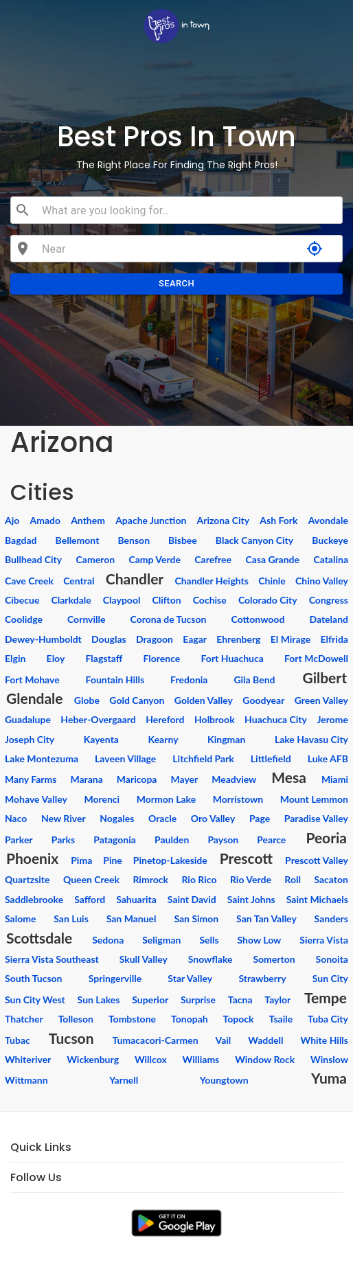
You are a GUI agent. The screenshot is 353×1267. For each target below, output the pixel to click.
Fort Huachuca (232, 658)
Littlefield (271, 758)
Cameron (95, 559)
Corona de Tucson (168, 619)
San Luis (71, 918)
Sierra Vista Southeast (52, 959)
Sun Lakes (99, 999)
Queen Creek (91, 879)
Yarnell (123, 1080)
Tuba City (328, 1019)
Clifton (166, 600)
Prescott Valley (316, 860)
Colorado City (267, 600)
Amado (45, 520)
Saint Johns (251, 899)
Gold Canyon (136, 700)
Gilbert (324, 677)
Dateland (328, 619)
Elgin (15, 658)
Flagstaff (104, 658)
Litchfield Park (203, 758)
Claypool (122, 600)
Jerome (332, 719)
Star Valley (190, 978)
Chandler (134, 578)
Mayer (184, 779)
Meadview (234, 779)
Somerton (274, 959)
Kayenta (101, 739)
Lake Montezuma (41, 758)
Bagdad (21, 540)
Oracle (162, 818)
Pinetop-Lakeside (170, 860)
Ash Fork (278, 520)
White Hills (324, 1040)
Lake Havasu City (311, 739)
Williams (201, 1059)
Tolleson (75, 1019)
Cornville (86, 619)
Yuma (329, 1077)
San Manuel (131, 918)
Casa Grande (272, 559)
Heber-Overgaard (97, 719)
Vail (223, 1040)
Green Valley (321, 700)
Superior (150, 999)
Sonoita (331, 959)
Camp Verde (154, 559)
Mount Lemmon (314, 799)
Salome (20, 918)
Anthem (88, 520)
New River (63, 818)
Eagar (195, 639)
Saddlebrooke (34, 899)
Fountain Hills (115, 679)
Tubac (17, 1040)
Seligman (161, 940)
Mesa (288, 777)
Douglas (108, 639)
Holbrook (214, 719)
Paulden (172, 839)
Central (78, 580)
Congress (328, 600)
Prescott (246, 858)
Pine (112, 860)
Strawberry (262, 978)
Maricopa (137, 779)
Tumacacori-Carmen (155, 1040)
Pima (81, 860)
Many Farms (30, 779)
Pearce (271, 839)
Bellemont (78, 540)
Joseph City (29, 739)
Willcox (151, 1059)
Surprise (198, 999)
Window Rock (265, 1059)
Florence (161, 658)
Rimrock (150, 879)
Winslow (329, 1059)
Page (259, 818)
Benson (133, 540)
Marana (86, 779)
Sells (208, 940)
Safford (89, 899)
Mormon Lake (166, 799)
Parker (19, 839)
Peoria (326, 837)
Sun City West (35, 999)
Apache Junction (150, 520)
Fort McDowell (316, 658)
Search (176, 284)
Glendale (34, 698)
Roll (292, 879)
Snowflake (210, 959)
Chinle (272, 580)
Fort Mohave (32, 679)
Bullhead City (33, 559)
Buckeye (330, 540)
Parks (63, 839)
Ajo (12, 520)
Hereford (165, 719)
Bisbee (182, 540)
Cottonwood (258, 619)
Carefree (212, 559)
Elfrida (334, 639)
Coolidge (24, 619)
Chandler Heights (211, 580)
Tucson (71, 1038)
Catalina (330, 559)
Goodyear (263, 700)
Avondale (328, 520)
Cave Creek (29, 580)
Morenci (101, 799)
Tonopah (189, 1019)
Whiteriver (28, 1059)
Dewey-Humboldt (43, 639)
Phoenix (32, 858)
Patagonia (114, 839)
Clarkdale (71, 600)
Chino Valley (321, 580)
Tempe (325, 997)
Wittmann (26, 1080)
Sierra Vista (323, 940)
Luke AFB (328, 758)
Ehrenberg (238, 639)
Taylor (277, 999)
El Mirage (291, 639)
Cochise (210, 600)
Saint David (192, 899)
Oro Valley (213, 818)
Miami (334, 779)
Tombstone (132, 1019)
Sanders (331, 918)
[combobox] (186, 210)
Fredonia (188, 679)
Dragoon (154, 639)
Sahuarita (136, 899)
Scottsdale (39, 937)
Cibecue (22, 600)
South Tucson (33, 978)
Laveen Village (125, 758)
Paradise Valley (316, 818)
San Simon (196, 918)
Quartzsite (27, 879)
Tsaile (281, 1019)
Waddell (265, 1040)
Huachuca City (275, 719)
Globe (87, 700)
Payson (222, 839)
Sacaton (331, 879)
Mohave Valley (36, 799)
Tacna (240, 999)
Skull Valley (143, 959)
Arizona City (222, 520)
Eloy (56, 658)
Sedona (108, 940)
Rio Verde (250, 879)
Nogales (117, 818)
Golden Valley (203, 700)
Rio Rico (198, 879)
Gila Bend (254, 679)
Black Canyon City (254, 540)
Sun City (330, 978)
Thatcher (24, 1019)
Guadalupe (28, 719)
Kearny (163, 739)
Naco (16, 818)
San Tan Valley (266, 918)
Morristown (238, 799)
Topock (238, 1019)
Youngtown (224, 1080)
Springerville (115, 978)
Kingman (226, 739)
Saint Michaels (317, 899)
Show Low (260, 940)
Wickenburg (93, 1059)
